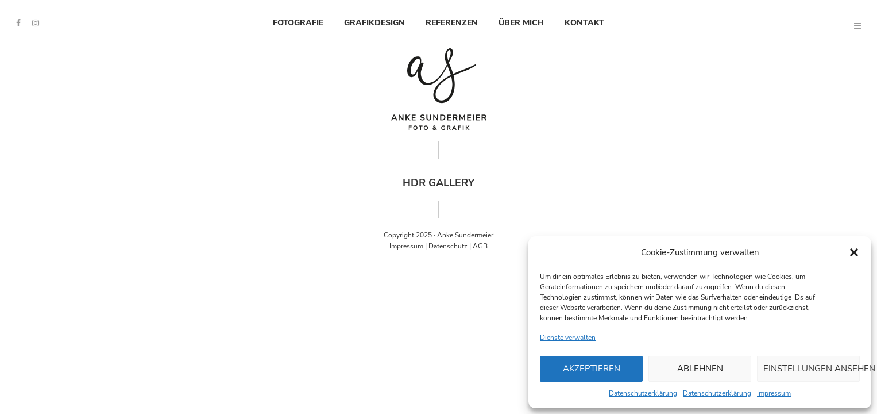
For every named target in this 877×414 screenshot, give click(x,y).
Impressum (774, 393)
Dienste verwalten (568, 337)
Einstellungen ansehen (811, 368)
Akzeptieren (591, 368)
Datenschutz (448, 246)
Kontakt (584, 22)
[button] (854, 252)
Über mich (521, 22)
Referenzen (452, 22)
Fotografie (298, 22)
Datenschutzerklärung (643, 393)
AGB (480, 246)
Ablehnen (700, 368)
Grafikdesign (374, 22)
